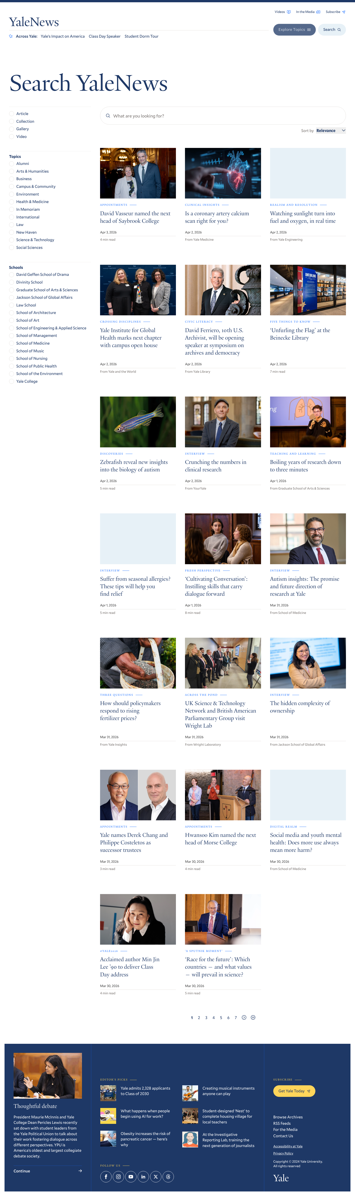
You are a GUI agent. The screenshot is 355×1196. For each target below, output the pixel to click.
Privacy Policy (283, 1153)
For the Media (285, 1129)
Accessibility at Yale (287, 1146)
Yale (281, 1179)
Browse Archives (288, 1117)
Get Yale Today (294, 1090)
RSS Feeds (282, 1123)
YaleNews (34, 23)
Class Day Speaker (104, 36)
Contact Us (283, 1135)
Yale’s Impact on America (63, 36)
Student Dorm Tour (141, 36)
